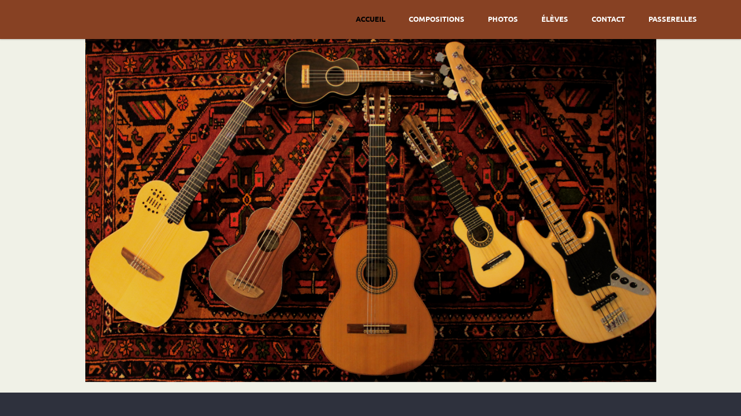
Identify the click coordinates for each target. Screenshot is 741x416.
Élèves (554, 18)
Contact (608, 18)
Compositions (436, 18)
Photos (503, 18)
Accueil (370, 18)
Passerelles (672, 18)
